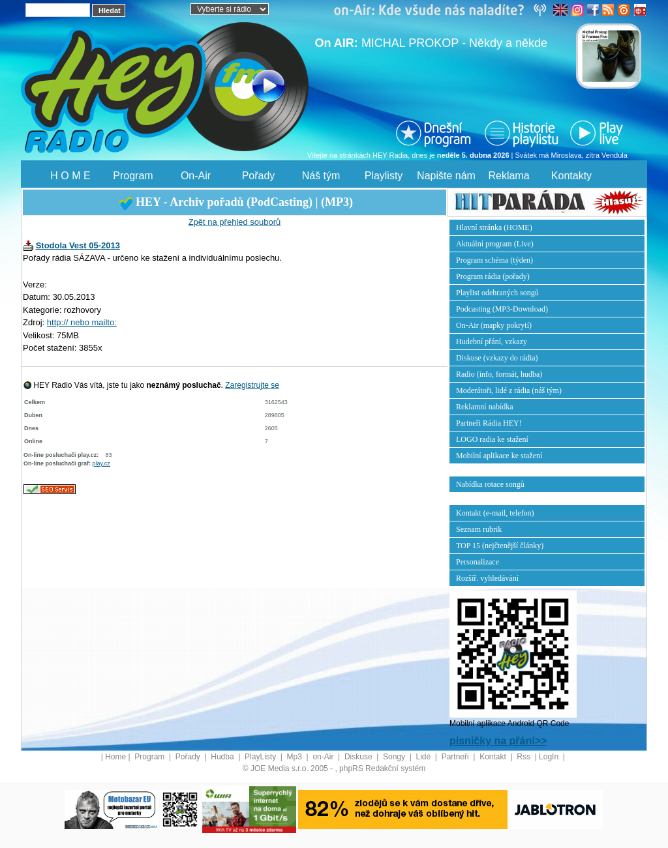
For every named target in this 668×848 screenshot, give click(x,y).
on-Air (323, 756)
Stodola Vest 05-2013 (78, 245)
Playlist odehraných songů (497, 292)
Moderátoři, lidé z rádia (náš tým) (509, 390)
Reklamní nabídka (484, 406)
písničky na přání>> (498, 740)
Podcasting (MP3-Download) (502, 309)
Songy (395, 756)
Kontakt (493, 756)
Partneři (456, 756)
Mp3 (296, 756)
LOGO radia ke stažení (492, 439)
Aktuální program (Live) (495, 243)
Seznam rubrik (479, 529)
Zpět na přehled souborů (235, 222)
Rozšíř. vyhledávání (487, 578)
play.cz (101, 463)
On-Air (196, 175)
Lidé (424, 756)
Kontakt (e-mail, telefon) (495, 513)
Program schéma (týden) (494, 260)
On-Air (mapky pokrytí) (494, 325)
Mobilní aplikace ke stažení (499, 455)
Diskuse (359, 756)
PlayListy (261, 756)
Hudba (223, 756)
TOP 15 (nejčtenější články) (499, 545)
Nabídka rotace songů (490, 484)
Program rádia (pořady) (493, 276)
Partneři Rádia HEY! (489, 423)
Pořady (258, 175)
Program (133, 175)
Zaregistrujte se (252, 385)
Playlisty (384, 175)
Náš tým (321, 175)
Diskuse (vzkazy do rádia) (497, 357)
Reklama (508, 175)
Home (115, 756)
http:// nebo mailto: (82, 322)
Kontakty (571, 175)
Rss (524, 756)
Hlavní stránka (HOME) (494, 227)
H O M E (70, 175)
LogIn (549, 756)
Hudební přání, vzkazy (491, 341)
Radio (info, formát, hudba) (499, 374)
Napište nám (446, 175)
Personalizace (477, 561)
